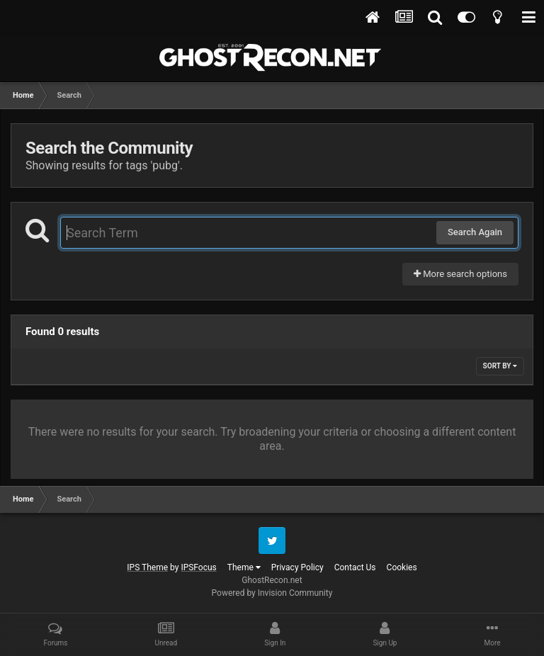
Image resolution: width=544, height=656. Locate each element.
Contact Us (355, 567)
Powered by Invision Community (272, 593)
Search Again (475, 232)
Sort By (500, 366)
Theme (244, 567)
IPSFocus (198, 567)
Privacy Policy (297, 567)
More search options (460, 273)
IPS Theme (147, 567)
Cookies (402, 567)
